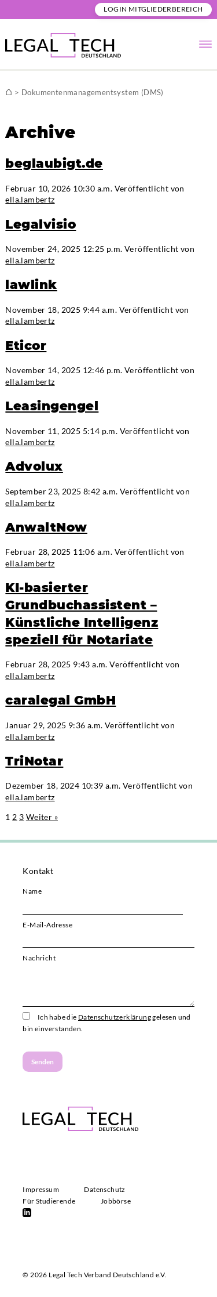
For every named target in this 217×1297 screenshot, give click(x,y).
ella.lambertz (29, 199)
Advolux (34, 466)
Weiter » (42, 817)
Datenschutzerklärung (114, 1017)
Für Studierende (49, 1201)
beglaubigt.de (54, 163)
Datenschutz (104, 1189)
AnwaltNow (46, 526)
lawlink (31, 284)
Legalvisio (40, 224)
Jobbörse (116, 1201)
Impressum (41, 1189)
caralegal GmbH (60, 699)
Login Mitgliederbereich (153, 9)
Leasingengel (51, 405)
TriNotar (34, 760)
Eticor (25, 345)
